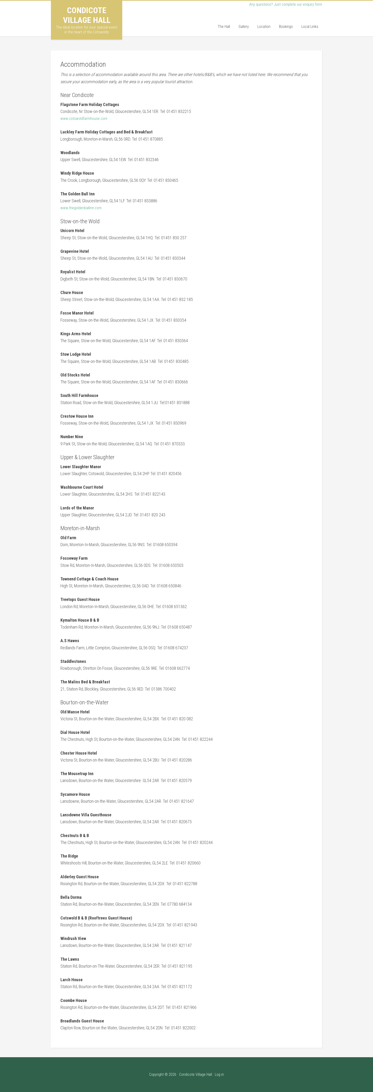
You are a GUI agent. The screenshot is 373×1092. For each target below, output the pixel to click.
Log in (219, 1074)
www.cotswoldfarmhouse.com (85, 118)
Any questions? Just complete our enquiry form (283, 4)
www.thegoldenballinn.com (82, 207)
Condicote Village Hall (86, 15)
